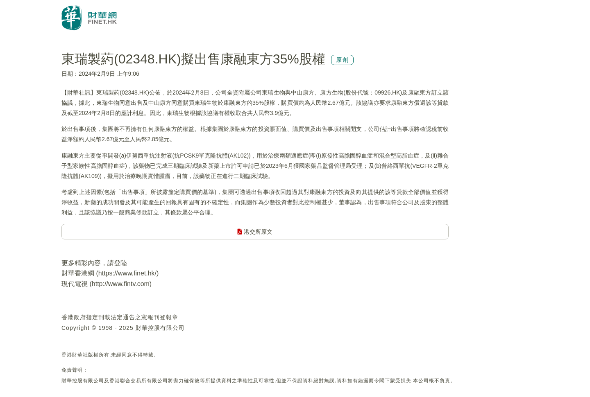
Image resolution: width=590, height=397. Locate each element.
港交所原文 (255, 231)
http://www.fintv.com (121, 283)
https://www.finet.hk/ (127, 273)
